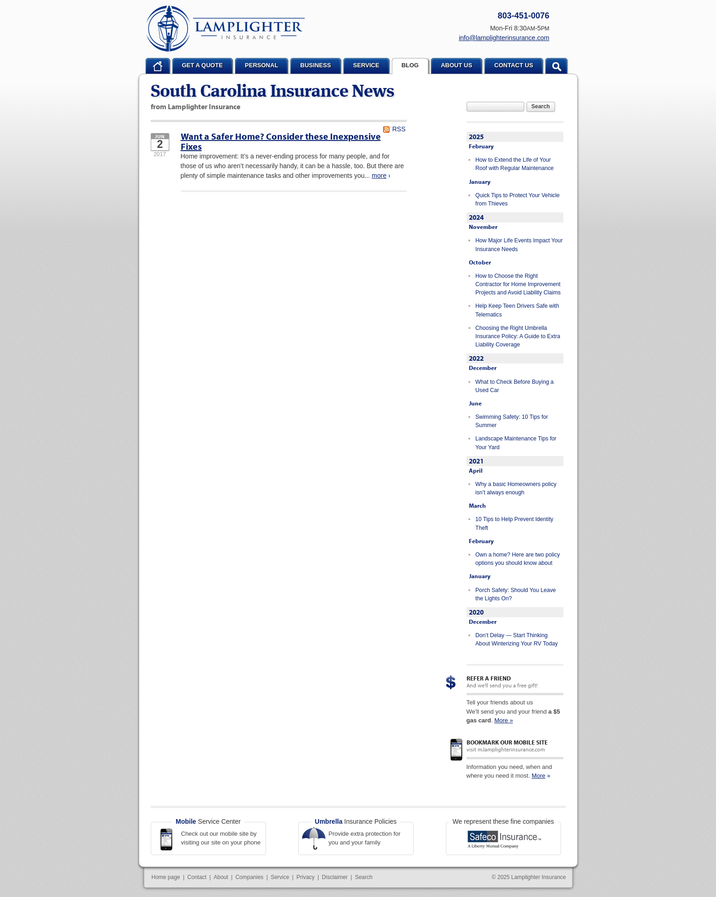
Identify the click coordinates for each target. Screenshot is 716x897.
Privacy (305, 877)
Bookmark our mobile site (507, 742)
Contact (196, 877)
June (475, 403)
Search (541, 106)
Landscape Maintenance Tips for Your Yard (515, 442)
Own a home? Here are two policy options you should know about (517, 558)
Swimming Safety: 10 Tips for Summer (511, 421)
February (481, 146)
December (483, 367)
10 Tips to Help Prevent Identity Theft (514, 523)
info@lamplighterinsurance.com (504, 37)
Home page (166, 877)
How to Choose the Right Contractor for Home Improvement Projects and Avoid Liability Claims (518, 284)
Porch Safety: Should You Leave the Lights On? (515, 594)
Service (280, 877)
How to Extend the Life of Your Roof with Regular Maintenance (514, 164)
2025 (476, 136)
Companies (250, 877)
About (221, 877)
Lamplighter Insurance (225, 29)
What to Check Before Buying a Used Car (514, 386)
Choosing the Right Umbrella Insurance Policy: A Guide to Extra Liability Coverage (517, 336)
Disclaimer (335, 877)
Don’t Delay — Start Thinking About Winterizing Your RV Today (516, 639)
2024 (476, 217)
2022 (476, 358)
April (476, 470)
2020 (476, 612)
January (480, 181)
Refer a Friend (489, 678)
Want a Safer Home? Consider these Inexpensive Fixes (281, 141)
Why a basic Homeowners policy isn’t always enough (515, 488)
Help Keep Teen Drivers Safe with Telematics (517, 310)
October (480, 262)
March (477, 505)
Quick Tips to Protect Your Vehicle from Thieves (517, 199)
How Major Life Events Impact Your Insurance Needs (518, 244)
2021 (476, 461)
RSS (399, 129)
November (483, 226)
